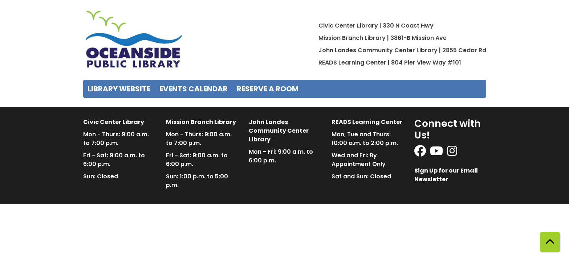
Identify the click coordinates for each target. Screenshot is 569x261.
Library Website (119, 89)
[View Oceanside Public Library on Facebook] (420, 153)
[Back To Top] (550, 242)
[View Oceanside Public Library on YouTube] (437, 153)
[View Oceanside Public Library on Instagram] (452, 153)
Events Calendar (193, 89)
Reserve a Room (267, 89)
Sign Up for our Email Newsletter (446, 174)
